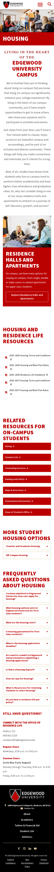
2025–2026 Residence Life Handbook (24, 375)
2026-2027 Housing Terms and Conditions (27, 382)
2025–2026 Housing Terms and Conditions (27, 357)
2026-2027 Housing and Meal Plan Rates (26, 392)
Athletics (27, 837)
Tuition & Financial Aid (27, 825)
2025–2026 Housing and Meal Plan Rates (26, 367)
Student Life (27, 831)
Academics (27, 820)
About (27, 814)
